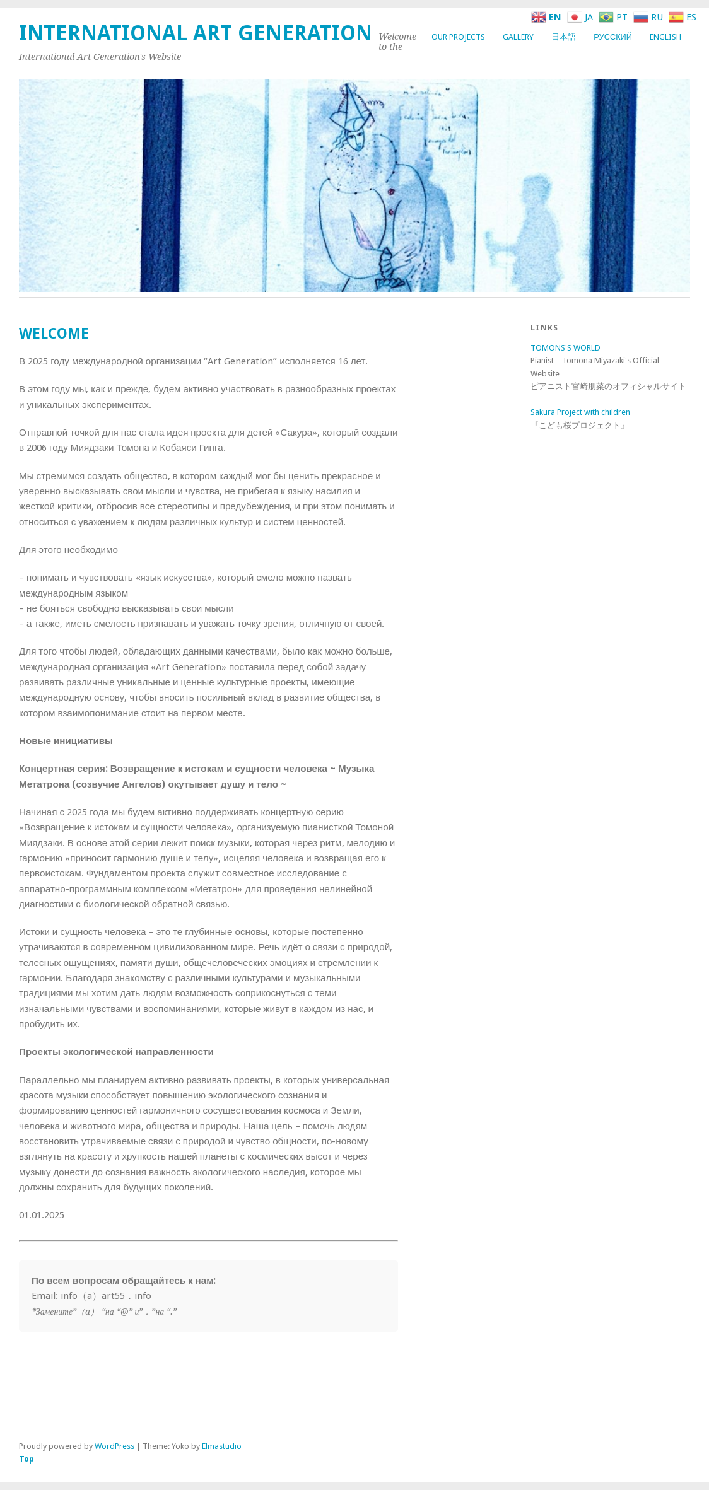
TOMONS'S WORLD (565, 347)
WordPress (114, 1446)
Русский (613, 37)
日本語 (563, 37)
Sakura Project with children (580, 412)
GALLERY (518, 37)
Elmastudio (222, 1446)
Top (26, 1459)
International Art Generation (195, 33)
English (665, 37)
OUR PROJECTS (458, 37)
